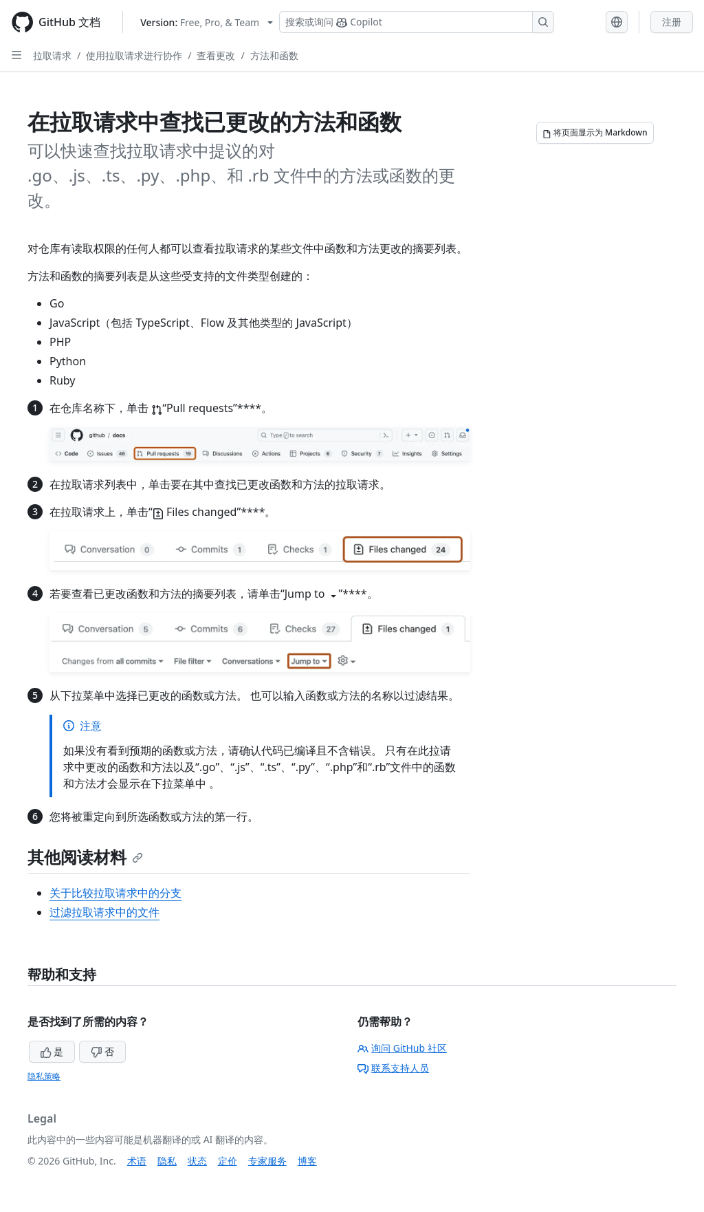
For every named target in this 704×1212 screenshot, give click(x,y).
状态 (197, 1160)
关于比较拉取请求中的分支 (116, 892)
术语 (136, 1160)
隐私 (167, 1160)
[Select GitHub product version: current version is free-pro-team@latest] (206, 22)
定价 (227, 1160)
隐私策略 (44, 1076)
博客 (307, 1160)
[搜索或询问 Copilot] (416, 22)
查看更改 (216, 55)
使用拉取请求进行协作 (134, 55)
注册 (671, 21)
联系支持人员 (393, 1067)
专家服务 (267, 1160)
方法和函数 (274, 55)
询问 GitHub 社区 (402, 1047)
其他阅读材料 (85, 856)
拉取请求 (52, 55)
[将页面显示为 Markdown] (595, 133)
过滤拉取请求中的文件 (105, 912)
